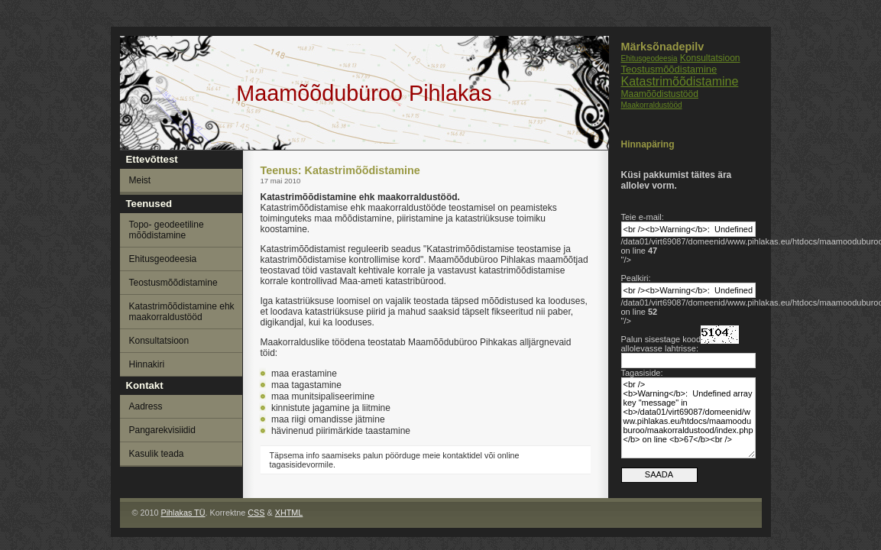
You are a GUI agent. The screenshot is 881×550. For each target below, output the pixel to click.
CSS (256, 512)
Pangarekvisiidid (162, 430)
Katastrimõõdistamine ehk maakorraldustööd (182, 311)
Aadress (146, 406)
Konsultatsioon (710, 58)
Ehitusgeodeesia (649, 58)
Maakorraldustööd (651, 105)
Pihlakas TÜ (182, 512)
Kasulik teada (156, 453)
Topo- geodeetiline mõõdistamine (166, 230)
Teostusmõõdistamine (669, 69)
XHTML (289, 512)
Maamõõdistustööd (659, 94)
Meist (140, 180)
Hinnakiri (147, 364)
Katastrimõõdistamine (680, 81)
